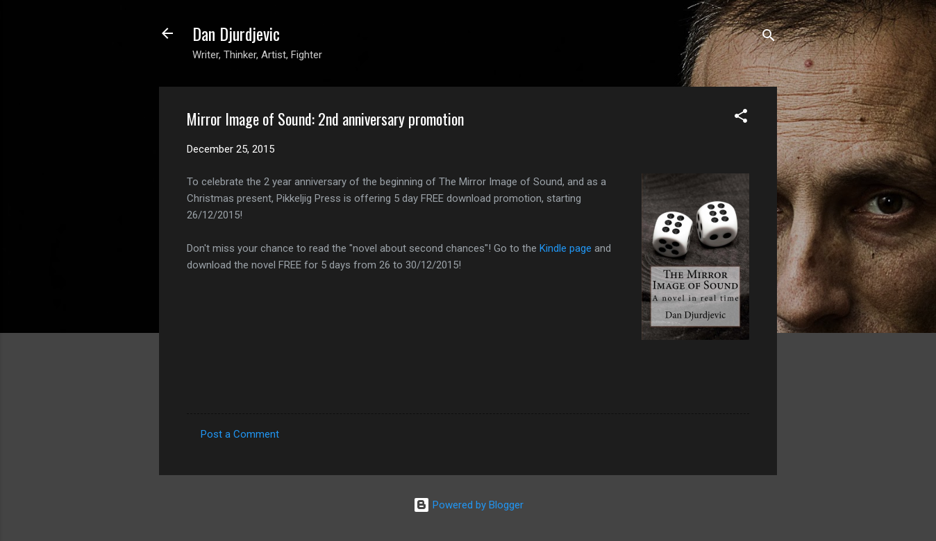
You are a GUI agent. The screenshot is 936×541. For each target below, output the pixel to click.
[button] (741, 118)
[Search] (768, 38)
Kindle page (566, 248)
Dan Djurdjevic (236, 33)
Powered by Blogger (468, 505)
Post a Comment (240, 434)
